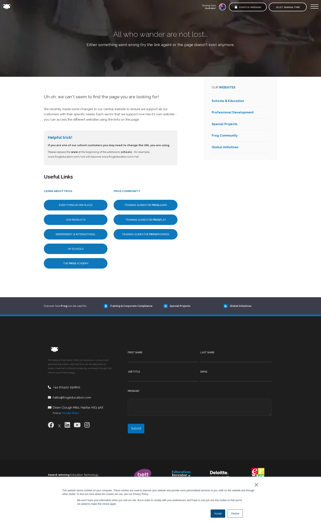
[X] (59, 425)
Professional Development (233, 112)
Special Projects (224, 124)
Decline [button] (235, 513)
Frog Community (224, 135)
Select (288, 7)
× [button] (255, 485)
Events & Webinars (248, 7)
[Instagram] (87, 425)
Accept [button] (218, 513)
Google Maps (70, 413)
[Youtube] (77, 425)
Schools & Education (228, 101)
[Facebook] (51, 425)
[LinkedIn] (67, 425)
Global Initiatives (225, 147)
